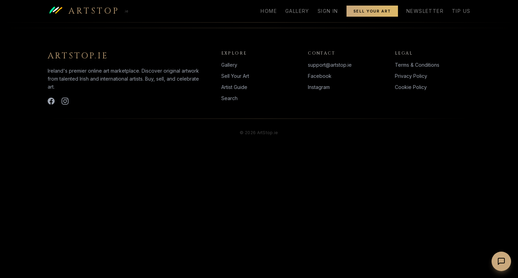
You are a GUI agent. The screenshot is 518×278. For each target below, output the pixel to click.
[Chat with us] (501, 261)
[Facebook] (51, 101)
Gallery (297, 11)
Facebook (320, 76)
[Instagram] (65, 101)
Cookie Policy (411, 87)
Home (269, 11)
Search (229, 98)
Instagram (319, 87)
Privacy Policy (411, 76)
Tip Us (461, 11)
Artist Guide (234, 87)
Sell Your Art (372, 11)
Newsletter (425, 11)
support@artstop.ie (330, 65)
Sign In (328, 11)
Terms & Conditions (417, 65)
